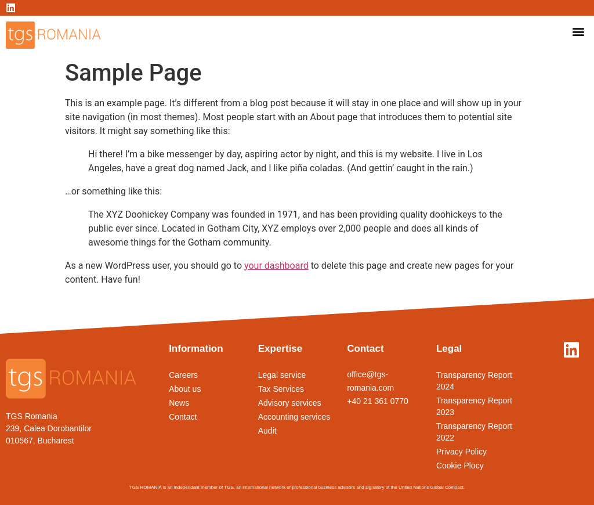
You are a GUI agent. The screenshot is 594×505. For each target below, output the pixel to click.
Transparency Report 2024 (474, 380)
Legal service (282, 375)
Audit (267, 430)
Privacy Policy (461, 451)
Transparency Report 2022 (474, 431)
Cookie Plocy (460, 465)
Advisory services (289, 402)
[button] (578, 31)
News (179, 402)
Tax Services (281, 389)
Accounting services (294, 416)
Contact (183, 416)
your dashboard (276, 265)
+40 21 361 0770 (377, 401)
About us (185, 389)
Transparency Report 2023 (474, 406)
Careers (183, 375)
